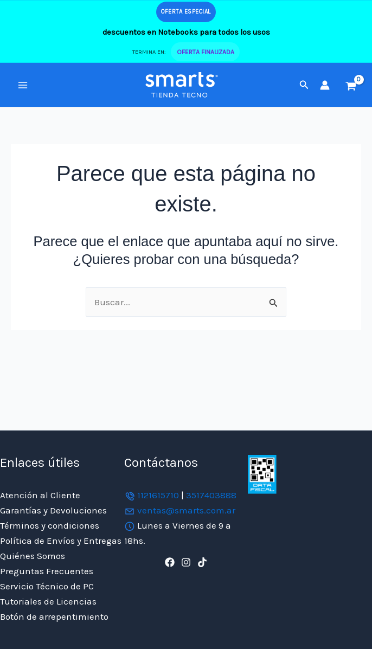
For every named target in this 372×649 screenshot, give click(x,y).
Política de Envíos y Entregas (60, 540)
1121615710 (158, 495)
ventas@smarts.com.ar (186, 510)
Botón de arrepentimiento (54, 616)
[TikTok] (202, 562)
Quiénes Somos (32, 555)
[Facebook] (170, 562)
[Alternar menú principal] (23, 85)
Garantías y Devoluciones (53, 510)
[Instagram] (186, 562)
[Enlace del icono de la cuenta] (325, 85)
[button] (304, 85)
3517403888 (211, 495)
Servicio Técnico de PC (47, 586)
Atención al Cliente (40, 495)
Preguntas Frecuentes (46, 571)
